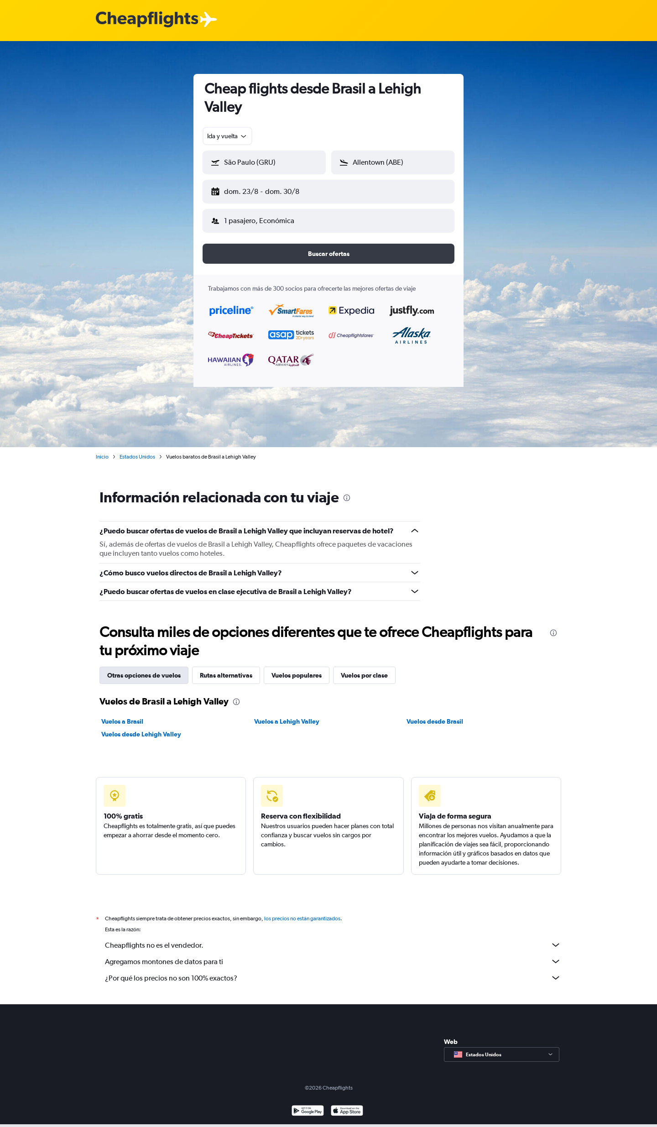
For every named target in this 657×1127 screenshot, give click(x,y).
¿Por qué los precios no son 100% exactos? (333, 970)
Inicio (102, 449)
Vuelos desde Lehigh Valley (141, 726)
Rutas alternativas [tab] (226, 668)
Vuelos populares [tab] (296, 668)
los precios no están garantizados (302, 911)
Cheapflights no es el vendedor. (333, 937)
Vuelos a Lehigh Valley (286, 714)
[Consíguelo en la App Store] (346, 1104)
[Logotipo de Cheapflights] (147, 20)
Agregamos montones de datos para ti (333, 954)
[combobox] (227, 136)
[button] (260, 189)
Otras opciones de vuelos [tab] (144, 668)
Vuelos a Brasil (122, 714)
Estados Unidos (137, 449)
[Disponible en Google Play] (307, 1104)
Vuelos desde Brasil (435, 714)
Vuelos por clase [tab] (364, 668)
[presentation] (347, 490)
